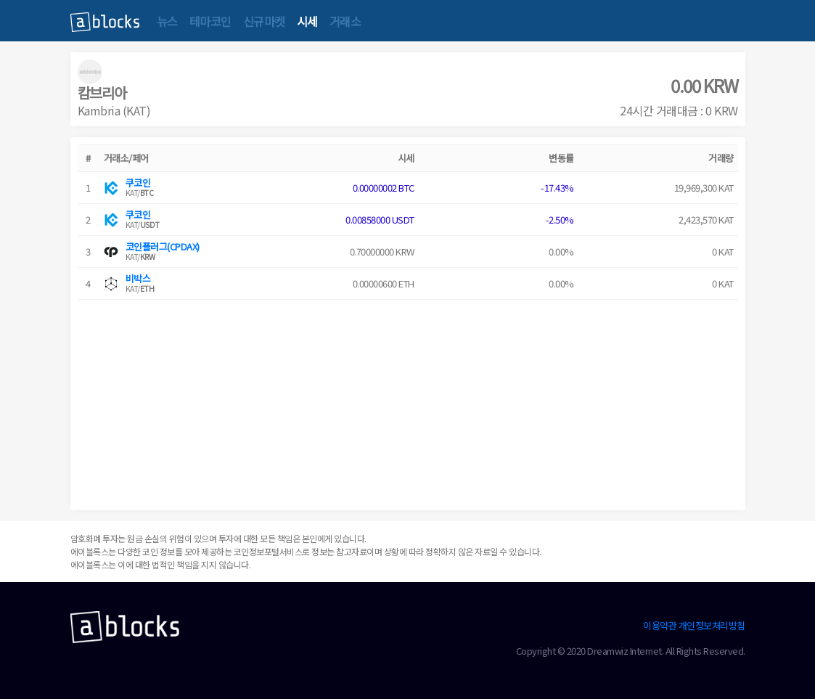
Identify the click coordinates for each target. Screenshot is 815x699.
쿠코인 (138, 182)
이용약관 (659, 625)
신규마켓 (264, 21)
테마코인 (210, 21)
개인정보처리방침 (712, 625)
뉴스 (167, 21)
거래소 (345, 21)
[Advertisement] (408, 401)
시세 (307, 21)
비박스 (138, 278)
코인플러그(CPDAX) (163, 246)
